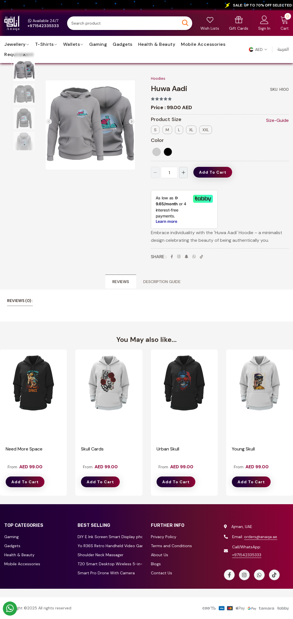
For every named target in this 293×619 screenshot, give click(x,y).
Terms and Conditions (171, 546)
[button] (258, 49)
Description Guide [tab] (162, 281)
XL (191, 129)
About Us (159, 555)
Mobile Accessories (203, 44)
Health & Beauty (157, 44)
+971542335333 (246, 554)
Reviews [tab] (120, 281)
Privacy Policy (163, 537)
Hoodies (158, 78)
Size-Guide (277, 120)
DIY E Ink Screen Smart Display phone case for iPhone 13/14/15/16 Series (110, 537)
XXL (205, 129)
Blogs (156, 564)
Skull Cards (92, 449)
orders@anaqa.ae (260, 536)
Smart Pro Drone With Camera (106, 573)
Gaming (98, 44)
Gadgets (122, 44)
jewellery (15, 44)
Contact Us (161, 573)
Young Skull (243, 449)
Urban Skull (168, 449)
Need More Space (24, 449)
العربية (283, 49)
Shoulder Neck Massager (100, 555)
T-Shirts (44, 44)
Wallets (71, 44)
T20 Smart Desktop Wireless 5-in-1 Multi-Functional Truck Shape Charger (110, 564)
